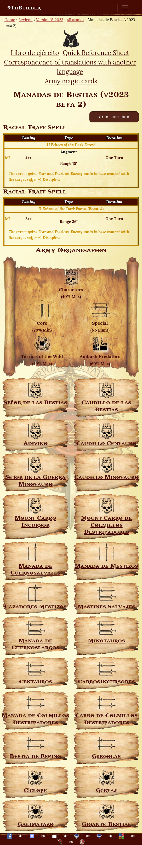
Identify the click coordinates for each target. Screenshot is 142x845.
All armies (75, 19)
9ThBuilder (24, 7)
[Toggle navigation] (124, 8)
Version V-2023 (49, 19)
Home (9, 19)
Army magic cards (71, 81)
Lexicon (25, 19)
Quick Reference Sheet (96, 53)
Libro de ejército (35, 53)
